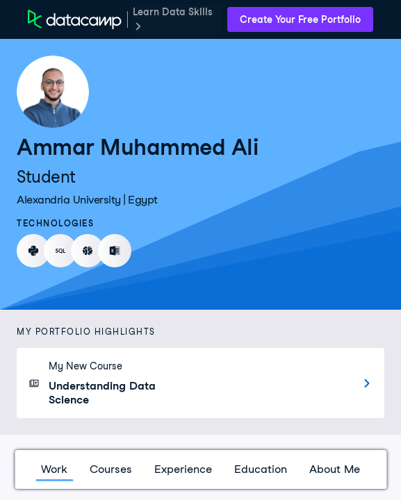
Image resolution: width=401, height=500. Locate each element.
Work (54, 469)
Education (260, 469)
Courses (111, 469)
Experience (183, 469)
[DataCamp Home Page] (75, 19)
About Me (334, 469)
